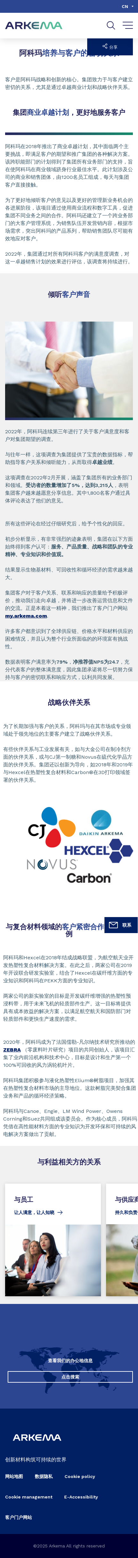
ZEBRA (12, 1050)
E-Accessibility (81, 1496)
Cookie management (28, 1496)
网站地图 (14, 1476)
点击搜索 (70, 1376)
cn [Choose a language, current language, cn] (125, 6)
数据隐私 (44, 1476)
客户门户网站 (18, 1517)
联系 (119, 925)
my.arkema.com (26, 616)
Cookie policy (80, 1476)
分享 (110, 47)
